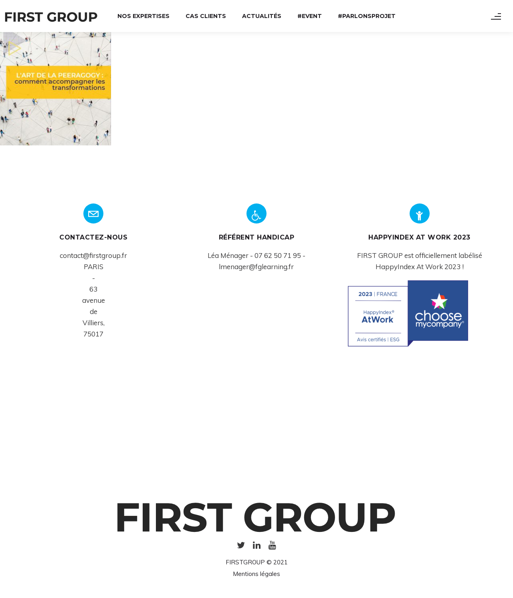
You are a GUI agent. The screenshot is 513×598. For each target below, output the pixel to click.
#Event (309, 16)
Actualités (261, 16)
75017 (93, 334)
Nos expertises (143, 16)
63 (93, 289)
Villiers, (94, 322)
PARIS (93, 266)
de (93, 311)
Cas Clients (206, 16)
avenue (93, 300)
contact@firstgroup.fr (93, 255)
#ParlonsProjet (367, 16)
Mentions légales (256, 574)
